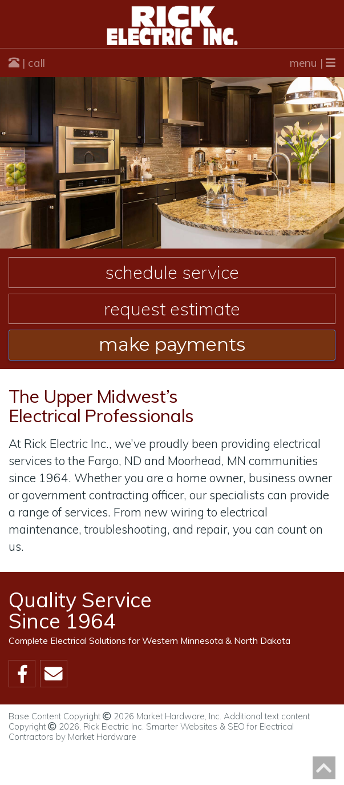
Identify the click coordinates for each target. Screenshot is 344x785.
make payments (172, 344)
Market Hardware (102, 736)
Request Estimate (172, 308)
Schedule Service (172, 272)
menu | (312, 63)
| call (27, 63)
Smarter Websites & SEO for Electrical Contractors (151, 731)
